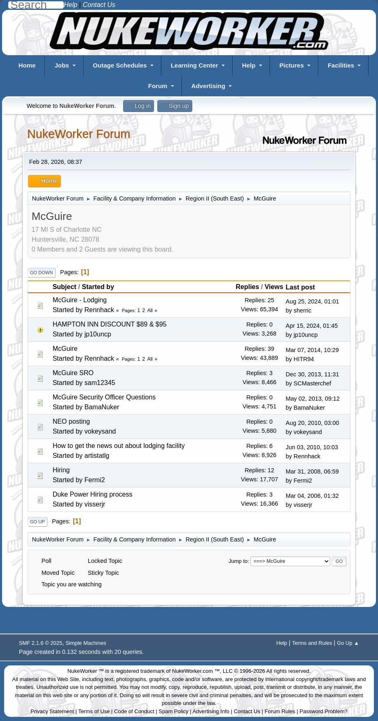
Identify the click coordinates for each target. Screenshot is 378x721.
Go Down (41, 272)
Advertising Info (210, 711)
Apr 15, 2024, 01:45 (312, 325)
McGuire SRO (73, 372)
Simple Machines (85, 643)
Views (274, 286)
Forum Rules (280, 711)
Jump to (238, 561)
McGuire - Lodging (80, 299)
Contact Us (247, 711)
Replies (247, 286)
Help (249, 65)
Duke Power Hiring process (93, 494)
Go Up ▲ (348, 643)
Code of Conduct (134, 711)
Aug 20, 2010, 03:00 (312, 423)
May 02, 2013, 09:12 (313, 398)
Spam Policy (173, 711)
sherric (302, 310)
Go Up (37, 521)
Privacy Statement (52, 711)
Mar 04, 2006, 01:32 (312, 495)
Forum (158, 85)
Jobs (61, 65)
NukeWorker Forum (79, 133)
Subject (65, 286)
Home (27, 65)
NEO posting (71, 421)
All (149, 310)
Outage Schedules (120, 65)
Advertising (208, 85)
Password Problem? (324, 711)
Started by (98, 286)
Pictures (292, 65)
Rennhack (99, 309)
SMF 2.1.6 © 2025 (40, 643)
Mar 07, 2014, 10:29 (312, 350)
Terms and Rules (312, 643)
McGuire (65, 348)
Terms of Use (94, 711)
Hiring (61, 470)
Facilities (341, 65)
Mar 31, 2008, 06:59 (312, 471)
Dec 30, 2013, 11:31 (312, 374)
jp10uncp (97, 334)
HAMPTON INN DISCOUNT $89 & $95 (110, 324)
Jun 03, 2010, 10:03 (312, 447)
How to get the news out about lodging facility (119, 445)
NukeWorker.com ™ (196, 671)
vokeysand (100, 431)
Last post (304, 287)
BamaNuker (101, 407)
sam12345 (99, 382)
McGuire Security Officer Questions (104, 397)
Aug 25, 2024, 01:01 (312, 301)
